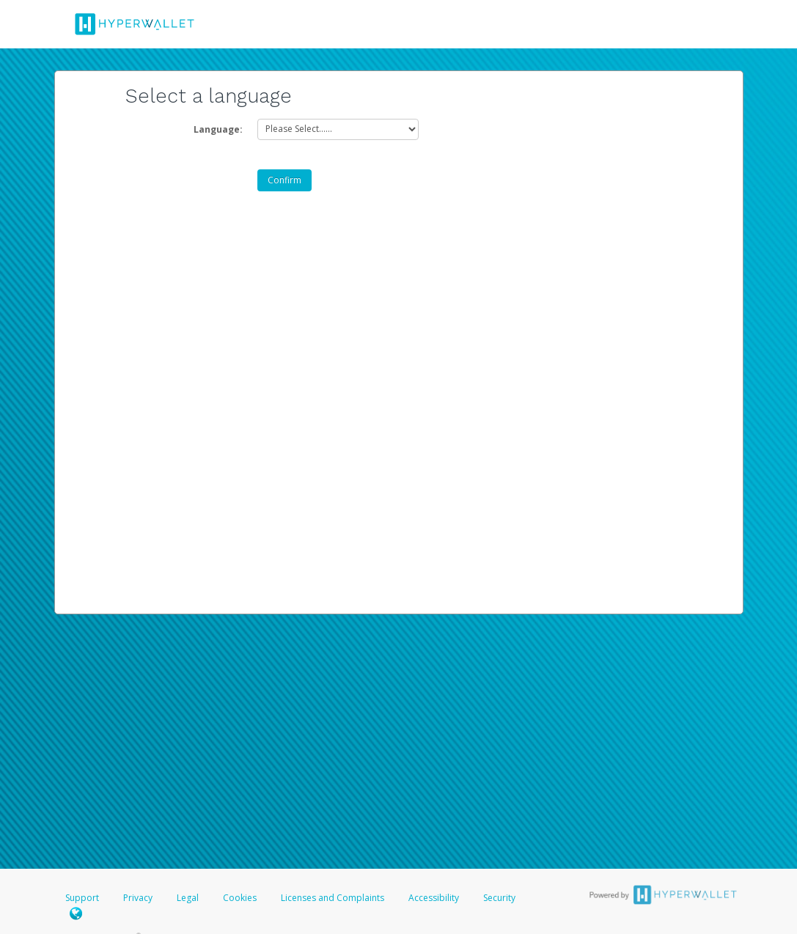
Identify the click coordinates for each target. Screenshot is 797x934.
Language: (218, 129)
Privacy (138, 897)
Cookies (240, 897)
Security (499, 897)
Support (82, 897)
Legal (188, 897)
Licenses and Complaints (333, 897)
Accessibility (433, 897)
